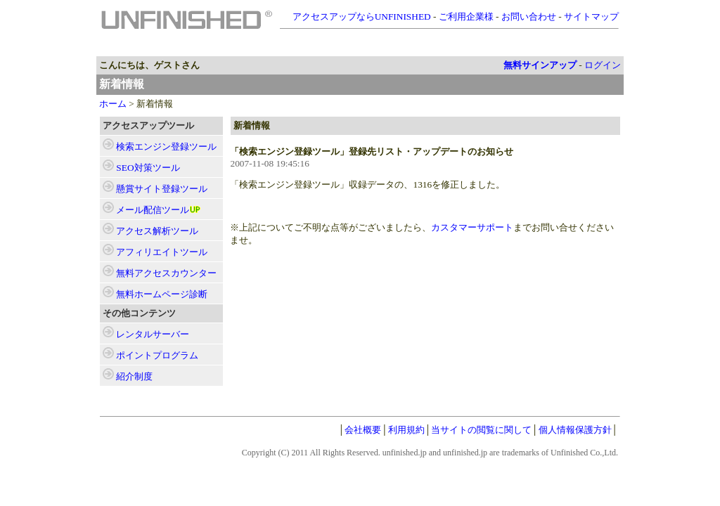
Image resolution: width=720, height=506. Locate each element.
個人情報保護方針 (575, 429)
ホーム (113, 103)
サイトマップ (591, 16)
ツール (166, 146)
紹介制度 (134, 376)
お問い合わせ (528, 16)
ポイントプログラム (157, 355)
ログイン (602, 65)
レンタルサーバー (152, 334)
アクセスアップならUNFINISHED (361, 16)
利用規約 (406, 429)
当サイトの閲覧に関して (481, 429)
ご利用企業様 (466, 16)
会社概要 (363, 429)
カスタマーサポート (472, 227)
